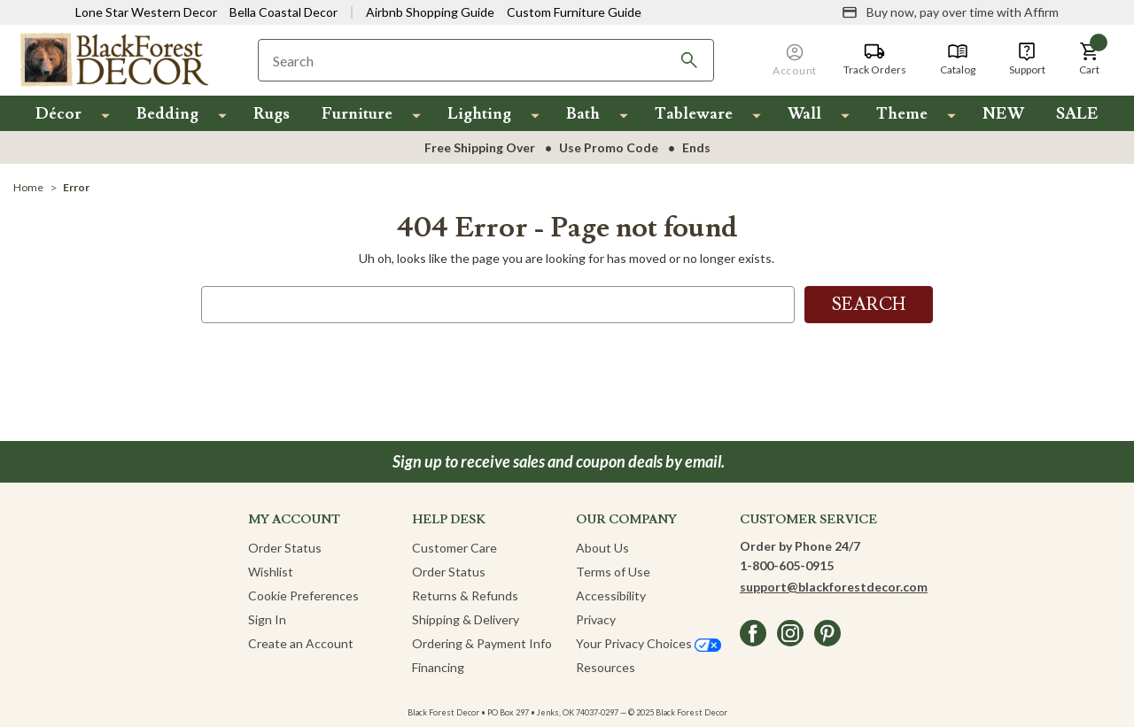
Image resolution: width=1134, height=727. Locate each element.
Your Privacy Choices (648, 643)
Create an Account (300, 643)
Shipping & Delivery (465, 619)
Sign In (267, 619)
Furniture (357, 114)
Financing (438, 667)
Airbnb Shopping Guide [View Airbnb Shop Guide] (430, 11)
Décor (58, 114)
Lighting (479, 114)
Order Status (285, 547)
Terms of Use (613, 571)
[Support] (1027, 59)
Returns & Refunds (465, 595)
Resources (605, 667)
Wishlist (270, 571)
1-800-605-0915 (787, 565)
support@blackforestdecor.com (834, 586)
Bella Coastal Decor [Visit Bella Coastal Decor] (283, 11)
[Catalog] (958, 59)
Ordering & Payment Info (482, 643)
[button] (1089, 59)
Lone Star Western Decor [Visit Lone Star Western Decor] (146, 11)
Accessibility (611, 595)
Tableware (694, 114)
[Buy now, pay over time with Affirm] (950, 12)
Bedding (167, 114)
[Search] (689, 60)
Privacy (596, 619)
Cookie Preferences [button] (303, 595)
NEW (1003, 114)
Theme (902, 114)
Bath (583, 114)
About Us (602, 547)
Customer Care (454, 547)
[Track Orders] (874, 59)
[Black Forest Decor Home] (113, 58)
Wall (804, 114)
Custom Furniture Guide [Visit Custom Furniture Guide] (574, 11)
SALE (1077, 114)
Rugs (271, 114)
